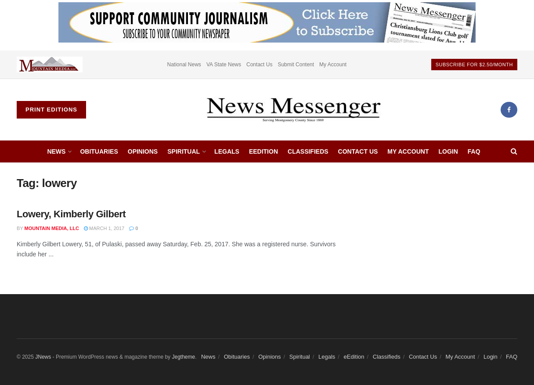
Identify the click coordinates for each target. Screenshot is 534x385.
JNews (43, 357)
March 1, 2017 (104, 228)
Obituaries (99, 151)
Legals (226, 151)
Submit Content (296, 64)
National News (184, 64)
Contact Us (259, 64)
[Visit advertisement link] (50, 64)
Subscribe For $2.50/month (474, 64)
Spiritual (183, 151)
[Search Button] (514, 151)
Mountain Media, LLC (52, 228)
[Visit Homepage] (293, 110)
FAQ (474, 151)
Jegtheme (183, 357)
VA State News (223, 64)
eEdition (263, 151)
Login (448, 151)
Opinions (143, 151)
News (56, 151)
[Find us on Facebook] (509, 110)
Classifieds (308, 151)
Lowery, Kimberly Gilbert (71, 214)
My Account (332, 64)
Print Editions (51, 109)
